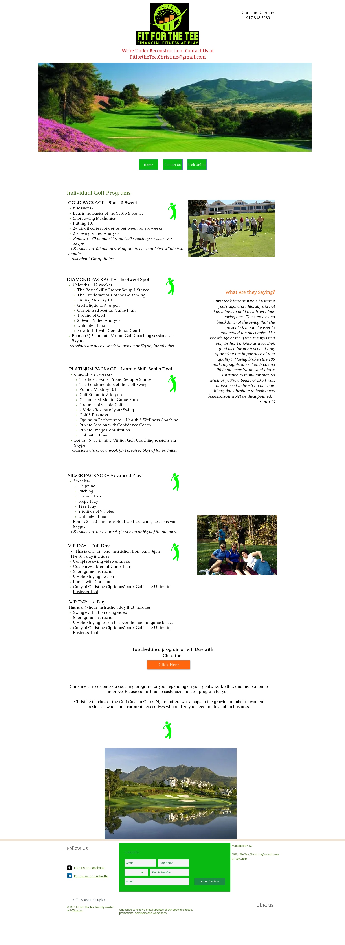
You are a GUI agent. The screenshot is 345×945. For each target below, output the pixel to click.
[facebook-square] (69, 867)
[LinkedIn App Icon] (69, 875)
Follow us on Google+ (89, 899)
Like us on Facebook (89, 867)
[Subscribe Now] (209, 881)
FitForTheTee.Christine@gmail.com (255, 854)
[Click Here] (168, 664)
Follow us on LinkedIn (91, 876)
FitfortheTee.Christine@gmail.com (168, 57)
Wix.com (77, 910)
